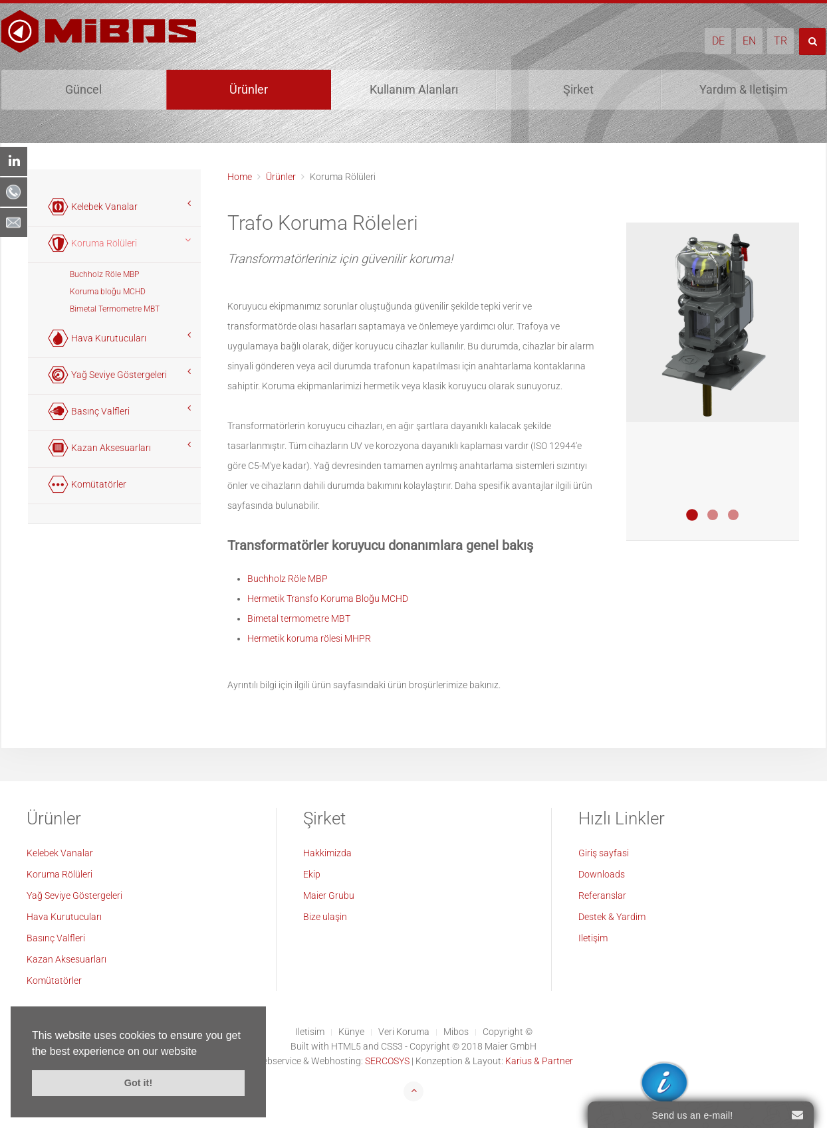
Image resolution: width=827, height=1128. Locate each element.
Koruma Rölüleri (59, 874)
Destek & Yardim (612, 916)
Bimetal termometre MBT (298, 618)
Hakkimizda (327, 853)
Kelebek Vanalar (60, 853)
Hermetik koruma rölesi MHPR (309, 638)
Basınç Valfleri (56, 938)
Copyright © (507, 1031)
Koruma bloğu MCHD (108, 291)
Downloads (601, 874)
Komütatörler (54, 980)
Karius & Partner (539, 1061)
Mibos (456, 1031)
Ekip (311, 874)
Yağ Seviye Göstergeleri (74, 895)
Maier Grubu (328, 895)
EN (749, 41)
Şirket (578, 89)
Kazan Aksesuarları (66, 959)
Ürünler (248, 89)
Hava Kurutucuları (64, 916)
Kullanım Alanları (414, 89)
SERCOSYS (387, 1061)
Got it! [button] (138, 1083)
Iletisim (309, 1031)
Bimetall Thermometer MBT (733, 515)
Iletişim (593, 938)
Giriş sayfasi (603, 853)
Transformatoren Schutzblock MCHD (692, 515)
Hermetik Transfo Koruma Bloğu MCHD (327, 598)
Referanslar (602, 895)
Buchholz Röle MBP (287, 578)
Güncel (83, 89)
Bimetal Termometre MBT (115, 309)
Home (239, 176)
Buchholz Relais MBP (712, 515)
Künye (351, 1031)
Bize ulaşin (325, 916)
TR (780, 41)
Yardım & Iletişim (743, 89)
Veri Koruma (403, 1031)
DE (718, 41)
